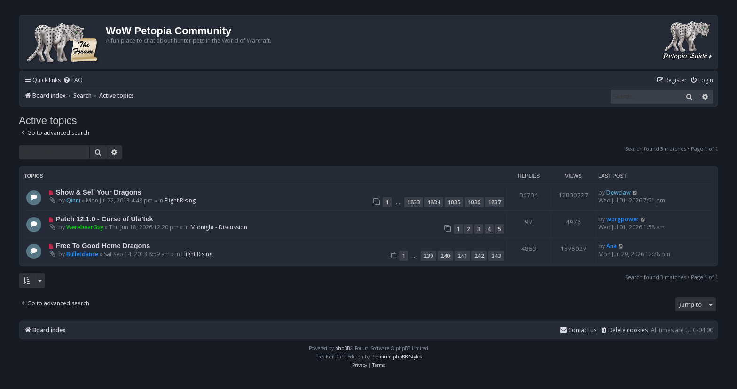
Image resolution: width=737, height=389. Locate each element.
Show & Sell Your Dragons (98, 192)
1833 (413, 202)
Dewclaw (618, 192)
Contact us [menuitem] (578, 330)
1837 (494, 202)
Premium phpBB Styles (396, 356)
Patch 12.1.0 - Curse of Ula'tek (104, 219)
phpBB (342, 348)
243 (496, 256)
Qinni (73, 200)
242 (479, 256)
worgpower (622, 219)
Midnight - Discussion (218, 227)
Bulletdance (82, 254)
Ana (611, 246)
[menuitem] (73, 80)
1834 (433, 202)
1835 (454, 202)
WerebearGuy (84, 227)
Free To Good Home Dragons (103, 245)
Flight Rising (180, 200)
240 (445, 256)
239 (428, 256)
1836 (474, 202)
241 (462, 256)
